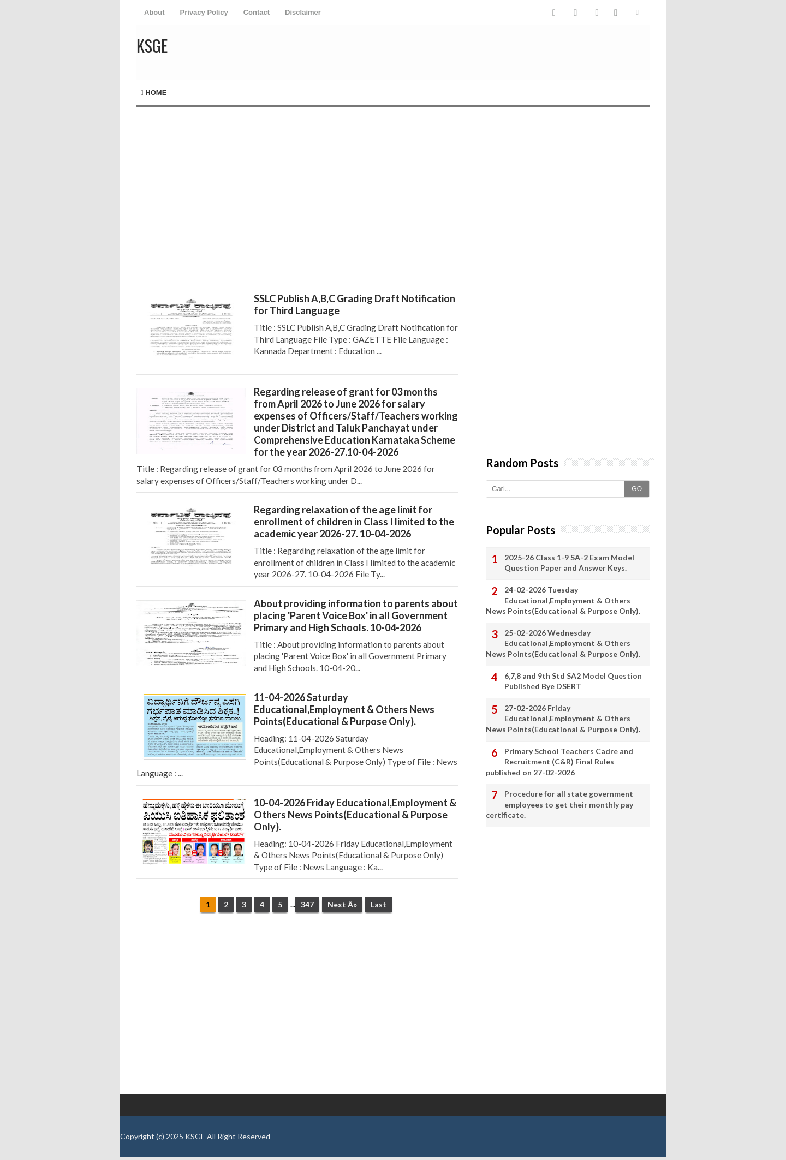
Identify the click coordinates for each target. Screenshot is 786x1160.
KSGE (195, 1136)
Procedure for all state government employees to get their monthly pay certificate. (559, 804)
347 (307, 904)
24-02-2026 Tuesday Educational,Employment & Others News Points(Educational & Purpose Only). (563, 600)
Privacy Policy (204, 12)
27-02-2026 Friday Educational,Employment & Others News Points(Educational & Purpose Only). (563, 718)
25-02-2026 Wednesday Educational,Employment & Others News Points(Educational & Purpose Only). (563, 643)
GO (637, 489)
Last (378, 904)
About (154, 12)
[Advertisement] (297, 199)
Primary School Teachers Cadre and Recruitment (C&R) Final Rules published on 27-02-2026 (559, 761)
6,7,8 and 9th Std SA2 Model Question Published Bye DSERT (573, 681)
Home (153, 92)
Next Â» (342, 904)
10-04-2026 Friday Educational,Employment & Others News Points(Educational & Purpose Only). (355, 815)
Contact (256, 12)
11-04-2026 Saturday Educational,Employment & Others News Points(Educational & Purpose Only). (344, 709)
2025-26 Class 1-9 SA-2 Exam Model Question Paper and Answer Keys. (569, 563)
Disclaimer (303, 12)
